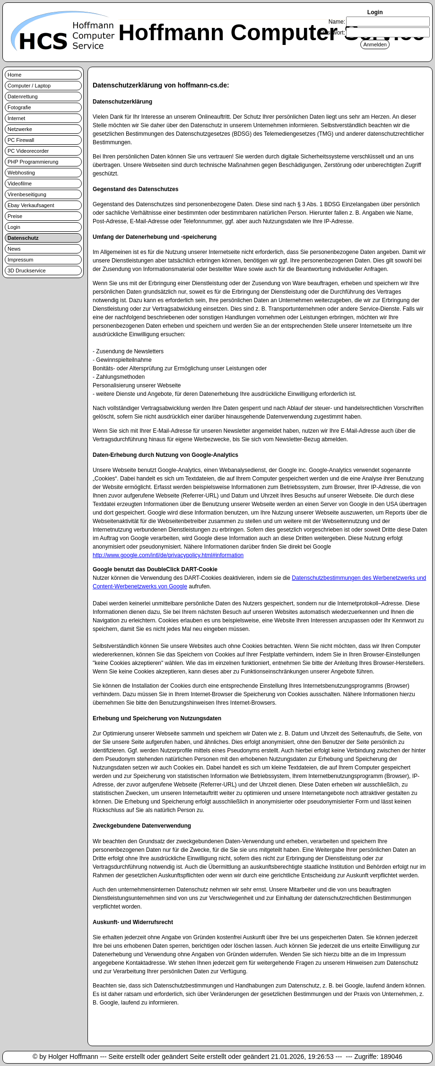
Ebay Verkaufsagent (31, 205)
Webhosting (21, 172)
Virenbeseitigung (27, 194)
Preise (15, 216)
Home (14, 75)
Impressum (20, 259)
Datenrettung (23, 96)
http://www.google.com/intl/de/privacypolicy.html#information (168, 555)
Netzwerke (20, 129)
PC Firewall (21, 140)
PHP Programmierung (33, 162)
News (14, 249)
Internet (16, 118)
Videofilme (20, 183)
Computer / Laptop (29, 85)
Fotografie (19, 107)
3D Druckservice (27, 270)
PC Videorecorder (28, 151)
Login (14, 227)
